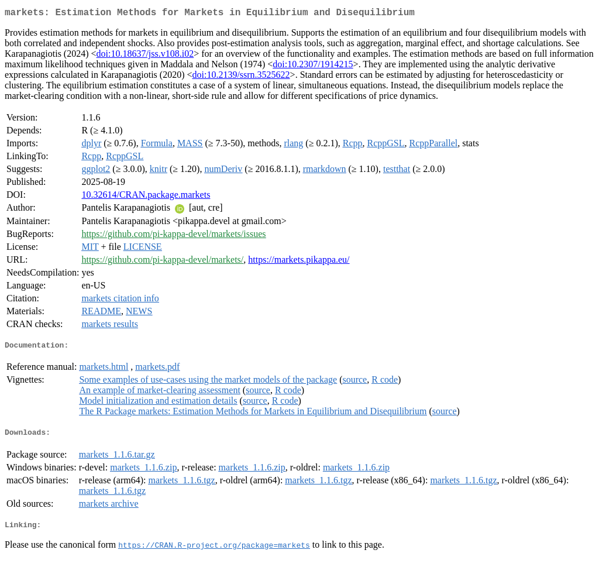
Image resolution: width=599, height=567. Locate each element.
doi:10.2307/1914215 (313, 66)
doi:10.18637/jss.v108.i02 (145, 56)
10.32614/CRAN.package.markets (145, 197)
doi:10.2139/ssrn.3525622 (241, 77)
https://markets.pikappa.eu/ (298, 262)
